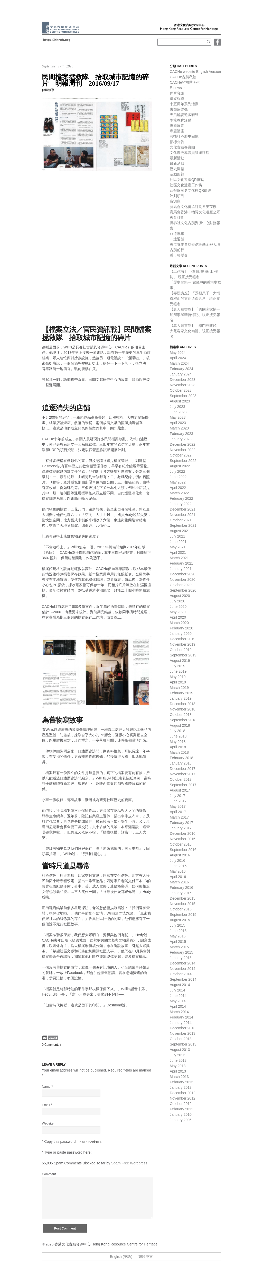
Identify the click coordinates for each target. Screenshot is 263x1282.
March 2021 (179, 558)
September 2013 (183, 1044)
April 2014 (178, 1006)
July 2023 (177, 407)
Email (46, 1105)
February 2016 (181, 887)
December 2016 (182, 833)
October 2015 (181, 909)
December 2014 (182, 963)
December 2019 (182, 639)
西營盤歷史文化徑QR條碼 (190, 190)
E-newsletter (180, 88)
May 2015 (177, 936)
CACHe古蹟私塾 (183, 77)
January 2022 (181, 504)
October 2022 (181, 455)
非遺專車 (177, 234)
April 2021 (178, 552)
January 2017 (181, 828)
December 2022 (182, 444)
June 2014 (178, 996)
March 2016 (179, 882)
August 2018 (180, 725)
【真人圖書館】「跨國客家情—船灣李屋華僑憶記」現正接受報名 (195, 314)
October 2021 (181, 520)
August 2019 (180, 660)
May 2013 (177, 1066)
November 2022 (182, 450)
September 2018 (183, 720)
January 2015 (181, 958)
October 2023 (181, 390)
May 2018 (177, 742)
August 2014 (180, 985)
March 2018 (179, 752)
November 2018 (182, 709)
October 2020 (181, 585)
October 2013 (181, 1039)
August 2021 (180, 531)
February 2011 (181, 1109)
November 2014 (182, 969)
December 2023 (182, 379)
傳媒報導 (48, 90)
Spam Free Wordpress (129, 1163)
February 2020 (181, 628)
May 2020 (177, 612)
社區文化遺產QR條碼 (187, 180)
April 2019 (178, 682)
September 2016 (183, 850)
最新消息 (177, 163)
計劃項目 (177, 196)
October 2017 (181, 779)
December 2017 (182, 769)
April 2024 (178, 358)
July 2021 (177, 536)
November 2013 (182, 1033)
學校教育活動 (180, 120)
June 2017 (178, 801)
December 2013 (182, 1028)
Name (46, 1086)
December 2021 (182, 509)
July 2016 (177, 860)
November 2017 (182, 774)
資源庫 (175, 201)
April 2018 (178, 747)
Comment (49, 1174)
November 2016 (182, 839)
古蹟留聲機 (179, 109)
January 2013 (181, 1087)
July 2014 (177, 990)
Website (47, 1123)
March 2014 (179, 1012)
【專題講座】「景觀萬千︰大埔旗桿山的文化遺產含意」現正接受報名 (195, 298)
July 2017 (177, 796)
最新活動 (177, 158)
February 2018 (181, 758)
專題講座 (177, 131)
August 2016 (180, 855)
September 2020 (183, 590)
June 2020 (178, 606)
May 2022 (177, 482)
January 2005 (181, 1120)
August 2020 (180, 596)
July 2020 (177, 601)
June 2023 (178, 412)
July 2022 (177, 471)
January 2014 (181, 1023)
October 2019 (181, 650)
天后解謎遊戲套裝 (184, 115)
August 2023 (180, 401)
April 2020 (178, 617)
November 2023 (182, 385)
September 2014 (183, 979)
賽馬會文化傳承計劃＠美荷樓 (193, 207)
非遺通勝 (177, 239)
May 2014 (177, 1001)
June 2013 (178, 1060)
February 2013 (181, 1082)
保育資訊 (177, 93)
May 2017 (177, 806)
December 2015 (182, 898)
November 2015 (182, 904)
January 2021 (181, 569)
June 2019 (178, 671)
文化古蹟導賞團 (182, 147)
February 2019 (181, 693)
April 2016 (178, 877)
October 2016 (181, 844)
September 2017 (183, 785)
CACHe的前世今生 (185, 82)
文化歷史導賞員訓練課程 (189, 153)
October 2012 (181, 1104)
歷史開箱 (177, 169)
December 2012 (182, 1093)
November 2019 (182, 644)
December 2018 (182, 704)
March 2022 (179, 493)
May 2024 (177, 352)
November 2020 (182, 579)
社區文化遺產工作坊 (186, 185)
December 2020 (182, 574)
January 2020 (181, 633)
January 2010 (181, 1114)
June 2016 (178, 866)
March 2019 (179, 688)
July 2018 (177, 731)
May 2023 (177, 417)
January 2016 (181, 893)
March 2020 (179, 623)
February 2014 (181, 1017)
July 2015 (177, 925)
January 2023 (181, 439)
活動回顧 (177, 174)
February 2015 (181, 952)
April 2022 (178, 488)
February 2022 (181, 498)
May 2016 (177, 871)
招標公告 (177, 142)
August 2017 (180, 790)
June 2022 (178, 477)
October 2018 (181, 715)
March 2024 (179, 363)
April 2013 (178, 1071)
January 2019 (181, 698)
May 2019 (177, 677)
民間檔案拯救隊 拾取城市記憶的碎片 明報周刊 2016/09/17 (95, 80)
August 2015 (180, 920)
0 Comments (50, 1045)
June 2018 (178, 736)
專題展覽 (177, 126)
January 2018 (181, 763)
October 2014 (181, 974)
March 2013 (179, 1077)
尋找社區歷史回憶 (184, 136)
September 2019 (183, 655)
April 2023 (178, 423)
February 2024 (181, 369)
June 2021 (178, 542)
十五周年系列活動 (184, 104)
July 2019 (177, 666)
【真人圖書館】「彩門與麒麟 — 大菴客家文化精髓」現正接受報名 (195, 330)
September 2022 (183, 461)
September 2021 (183, 525)
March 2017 (179, 817)
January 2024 (181, 374)
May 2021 (177, 547)
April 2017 (178, 812)
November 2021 (182, 515)
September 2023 (183, 396)
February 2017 (181, 823)
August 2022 (180, 466)
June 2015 (178, 931)
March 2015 (179, 947)
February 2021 (181, 563)
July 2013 (177, 1055)
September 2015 (183, 914)
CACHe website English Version (195, 71)
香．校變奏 (179, 255)
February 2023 (181, 434)
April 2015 (178, 941)
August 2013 (180, 1050)
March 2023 (179, 428)
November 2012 (182, 1098)
